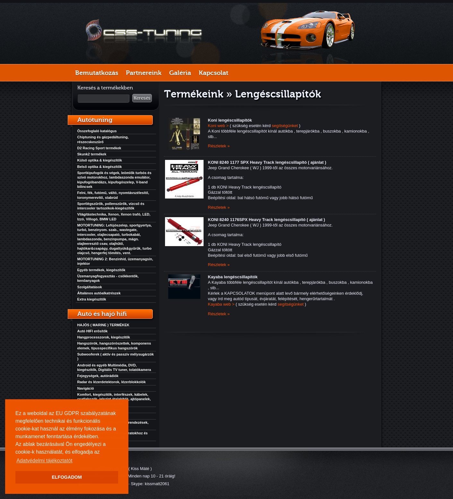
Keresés (142, 98)
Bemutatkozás (96, 73)
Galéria (180, 73)
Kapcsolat (213, 73)
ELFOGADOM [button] (67, 477)
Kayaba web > (221, 304)
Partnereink (143, 73)
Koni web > (218, 125)
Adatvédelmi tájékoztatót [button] (44, 460)
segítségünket (285, 125)
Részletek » (219, 145)
